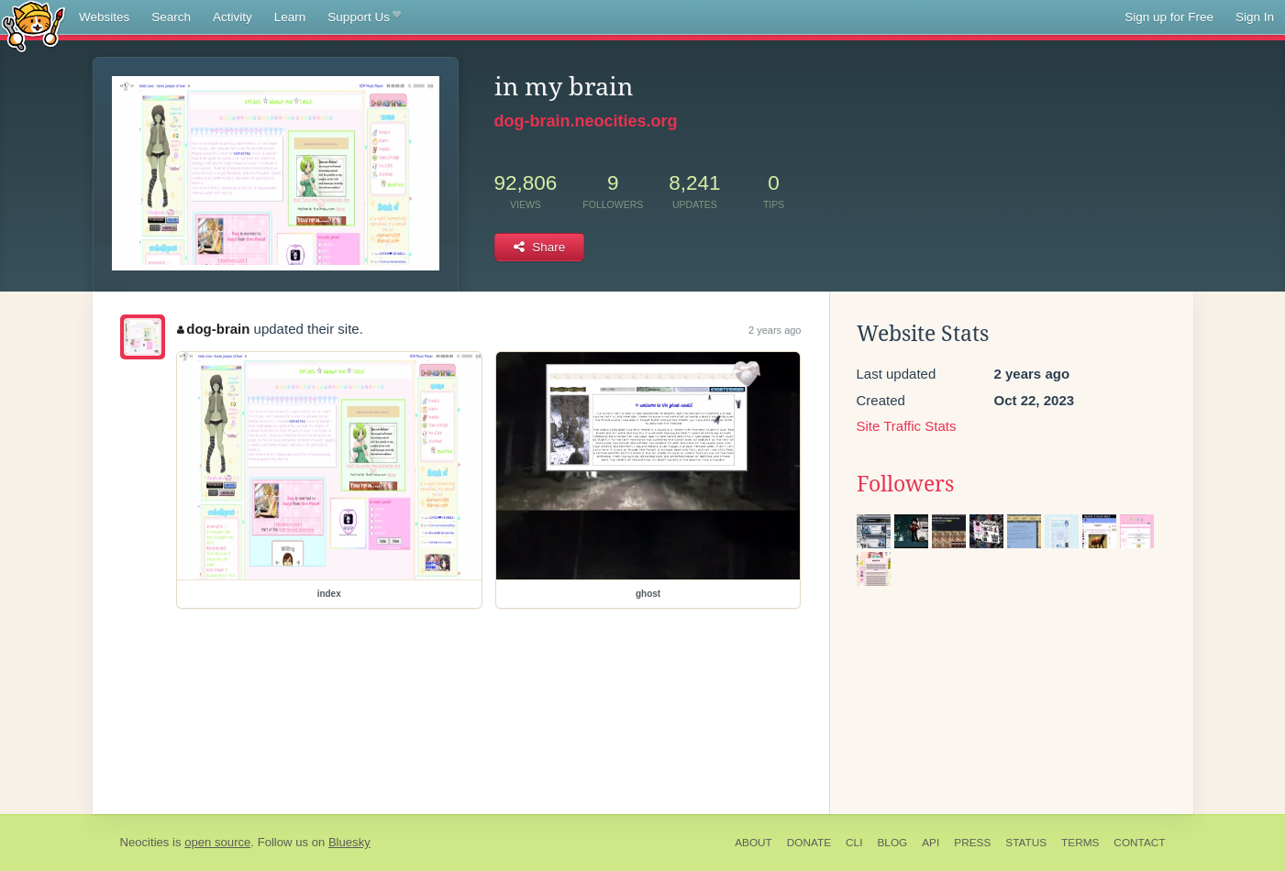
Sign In (1254, 17)
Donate (809, 842)
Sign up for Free (1168, 17)
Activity (232, 17)
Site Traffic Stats (907, 426)
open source (217, 842)
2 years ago (774, 330)
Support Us (363, 17)
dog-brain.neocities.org (586, 121)
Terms (1080, 842)
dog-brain (213, 328)
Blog (892, 842)
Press (972, 842)
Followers (905, 484)
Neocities (145, 842)
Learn (290, 17)
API (930, 842)
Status (1026, 842)
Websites (104, 17)
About (753, 842)
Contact (1139, 842)
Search (171, 17)
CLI (854, 842)
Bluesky (349, 842)
